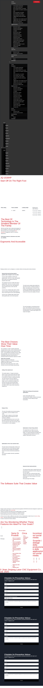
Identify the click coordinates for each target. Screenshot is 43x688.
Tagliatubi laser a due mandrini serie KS (20, 80)
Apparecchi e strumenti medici (18, 41)
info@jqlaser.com (6, 535)
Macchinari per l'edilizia (17, 32)
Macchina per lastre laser (17, 21)
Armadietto (15, 91)
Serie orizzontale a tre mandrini (18, 12)
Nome (5, 582)
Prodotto (13, 3)
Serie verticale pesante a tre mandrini (19, 8)
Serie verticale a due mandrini (18, 13)
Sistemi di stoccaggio (16, 45)
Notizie (14, 59)
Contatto (13, 60)
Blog (12, 56)
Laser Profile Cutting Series (18, 7)
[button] (18, 62)
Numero (5, 586)
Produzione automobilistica (17, 28)
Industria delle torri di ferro (17, 38)
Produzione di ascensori (17, 34)
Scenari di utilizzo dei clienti (18, 53)
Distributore (14, 54)
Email (5, 669)
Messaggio (6, 636)
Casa (12, 1)
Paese (5, 589)
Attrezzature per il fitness (17, 36)
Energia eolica (15, 46)
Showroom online (16, 52)
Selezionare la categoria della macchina (10, 596)
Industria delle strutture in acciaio (19, 104)
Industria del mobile (16, 37)
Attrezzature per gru (16, 33)
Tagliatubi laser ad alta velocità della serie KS (19, 17)
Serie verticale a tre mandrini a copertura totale (20, 10)
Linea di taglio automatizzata (18, 67)
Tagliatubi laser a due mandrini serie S (19, 20)
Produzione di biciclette (17, 29)
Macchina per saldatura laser (18, 22)
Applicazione (14, 24)
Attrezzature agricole (16, 87)
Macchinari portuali (16, 42)
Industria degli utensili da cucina (18, 100)
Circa (12, 48)
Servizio (13, 49)
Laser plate (13, 510)
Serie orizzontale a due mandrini (18, 76)
